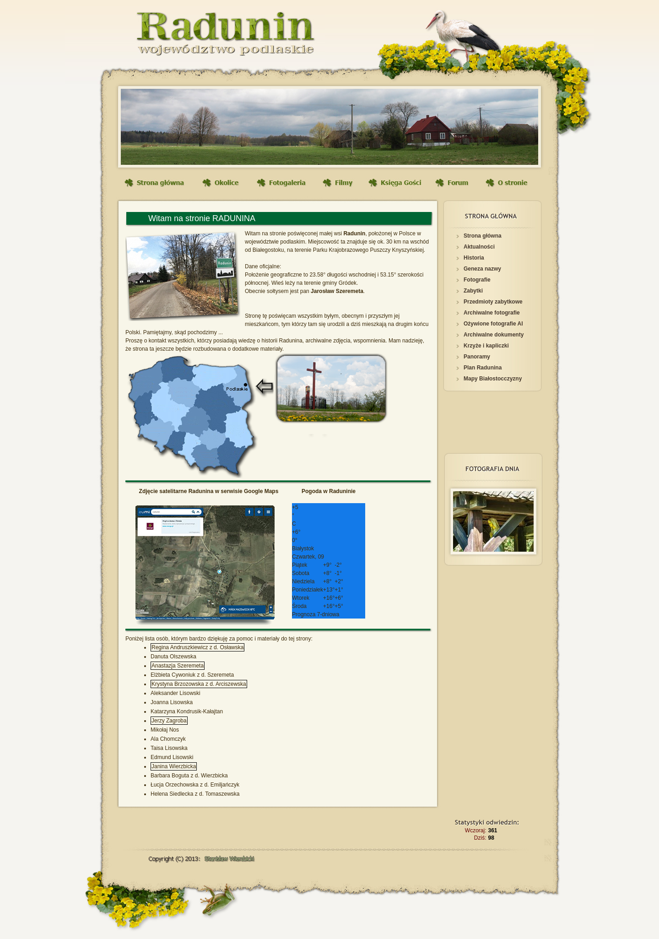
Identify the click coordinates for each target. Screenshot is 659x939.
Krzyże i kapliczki (486, 345)
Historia (474, 258)
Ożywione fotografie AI (493, 323)
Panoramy (477, 356)
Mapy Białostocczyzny (493, 378)
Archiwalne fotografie (492, 312)
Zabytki (473, 291)
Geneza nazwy (482, 269)
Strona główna (483, 236)
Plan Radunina (483, 367)
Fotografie (477, 280)
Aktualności (479, 247)
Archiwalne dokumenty (494, 334)
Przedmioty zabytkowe (493, 302)
